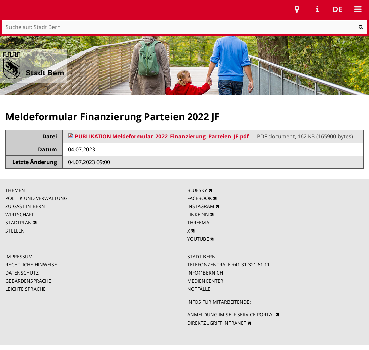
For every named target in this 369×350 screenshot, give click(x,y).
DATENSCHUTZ (22, 272)
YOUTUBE (198, 239)
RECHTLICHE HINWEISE (31, 264)
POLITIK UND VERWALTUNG (36, 198)
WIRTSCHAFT (19, 214)
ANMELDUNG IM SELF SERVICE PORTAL (231, 314)
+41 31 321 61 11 (251, 264)
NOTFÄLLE (198, 289)
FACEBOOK (199, 198)
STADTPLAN (18, 222)
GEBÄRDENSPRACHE (28, 281)
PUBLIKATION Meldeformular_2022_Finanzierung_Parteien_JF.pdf (159, 136)
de (337, 9)
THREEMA (198, 222)
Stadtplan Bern (297, 9)
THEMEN (15, 190)
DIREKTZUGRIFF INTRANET (216, 323)
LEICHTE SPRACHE (25, 289)
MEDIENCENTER (205, 281)
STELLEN (15, 230)
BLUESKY (197, 190)
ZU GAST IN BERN (25, 206)
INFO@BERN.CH (205, 272)
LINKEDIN (198, 214)
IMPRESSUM (19, 256)
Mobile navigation (358, 9)
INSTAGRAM (200, 206)
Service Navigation (317, 9)
